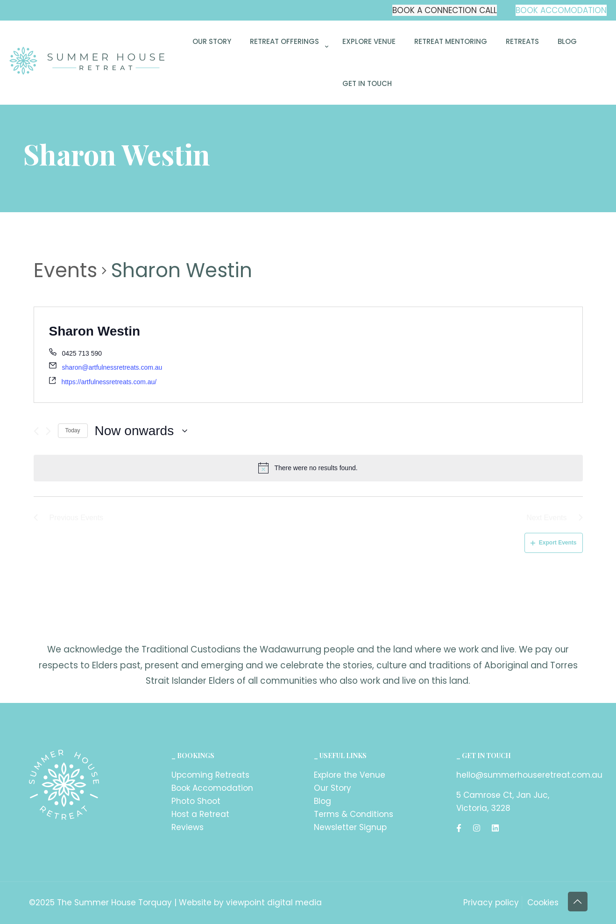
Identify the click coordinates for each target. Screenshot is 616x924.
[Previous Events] (36, 431)
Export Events (554, 542)
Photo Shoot (195, 801)
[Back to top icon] (578, 901)
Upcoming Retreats (210, 775)
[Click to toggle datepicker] (141, 431)
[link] (287, 67)
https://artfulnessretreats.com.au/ (108, 382)
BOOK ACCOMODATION (561, 10)
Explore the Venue (349, 775)
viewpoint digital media (274, 902)
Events (65, 270)
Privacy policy (491, 902)
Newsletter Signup (350, 827)
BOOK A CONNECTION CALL (444, 10)
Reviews (187, 827)
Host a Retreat (200, 814)
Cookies (543, 902)
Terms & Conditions (353, 814)
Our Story (332, 788)
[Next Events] (48, 431)
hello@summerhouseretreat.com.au (529, 775)
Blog (322, 801)
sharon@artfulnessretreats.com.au (112, 367)
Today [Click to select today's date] (72, 430)
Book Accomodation (212, 788)
